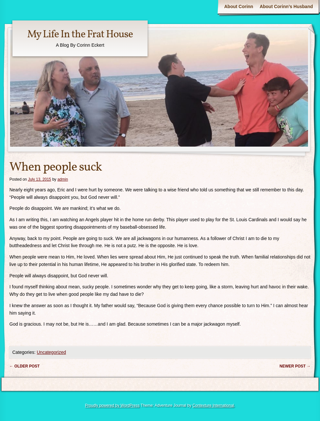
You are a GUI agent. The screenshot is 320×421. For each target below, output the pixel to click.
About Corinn (238, 6)
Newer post (295, 366)
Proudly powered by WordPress (112, 405)
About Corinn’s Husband (286, 6)
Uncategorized (51, 352)
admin (62, 179)
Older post (24, 366)
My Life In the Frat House (80, 35)
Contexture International (213, 405)
